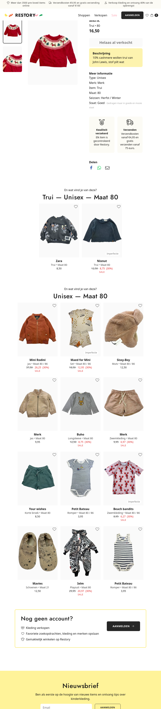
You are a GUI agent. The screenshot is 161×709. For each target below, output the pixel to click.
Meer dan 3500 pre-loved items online (26, 4)
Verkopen (100, 15)
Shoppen (84, 15)
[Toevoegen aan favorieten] (75, 206)
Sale (114, 15)
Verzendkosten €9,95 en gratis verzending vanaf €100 (74, 4)
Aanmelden (132, 15)
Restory (25, 15)
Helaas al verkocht (115, 42)
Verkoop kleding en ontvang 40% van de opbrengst (128, 4)
